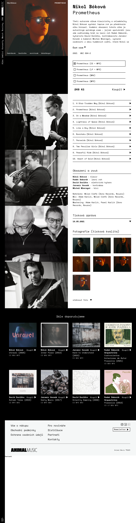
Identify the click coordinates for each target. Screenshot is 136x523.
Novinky (2, 27)
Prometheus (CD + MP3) (87, 63)
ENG (2, 19)
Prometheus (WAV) (84, 75)
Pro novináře (56, 425)
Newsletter (120, 429)
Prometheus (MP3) (84, 81)
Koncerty (2, 44)
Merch (2, 35)
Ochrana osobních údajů (27, 435)
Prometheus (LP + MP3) (87, 69)
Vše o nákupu (19, 425)
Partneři (54, 435)
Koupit (117, 89)
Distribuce (55, 430)
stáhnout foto (80, 300)
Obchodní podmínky (23, 430)
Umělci (2, 54)
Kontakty (54, 439)
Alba (2, 62)
